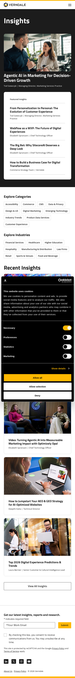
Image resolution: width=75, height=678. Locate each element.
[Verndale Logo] (18, 5)
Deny (37, 395)
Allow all (37, 377)
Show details (58, 368)
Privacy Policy (58, 648)
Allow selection (37, 386)
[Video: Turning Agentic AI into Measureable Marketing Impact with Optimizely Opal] (37, 425)
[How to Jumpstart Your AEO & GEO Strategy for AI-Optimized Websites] (37, 486)
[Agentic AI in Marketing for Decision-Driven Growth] (37, 60)
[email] (29, 625)
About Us (8, 671)
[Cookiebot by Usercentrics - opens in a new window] (58, 281)
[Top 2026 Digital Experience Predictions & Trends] (37, 547)
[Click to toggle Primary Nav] (69, 4)
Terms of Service (11, 651)
